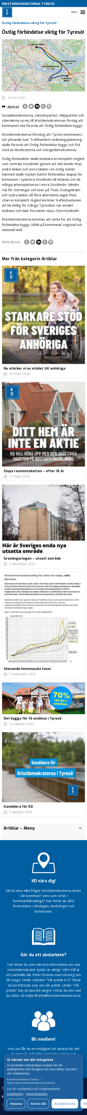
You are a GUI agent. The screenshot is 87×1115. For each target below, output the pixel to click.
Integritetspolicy (37, 1094)
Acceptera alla (65, 1103)
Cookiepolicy (15, 1094)
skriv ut (10, 107)
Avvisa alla (38, 1103)
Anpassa (16, 1103)
